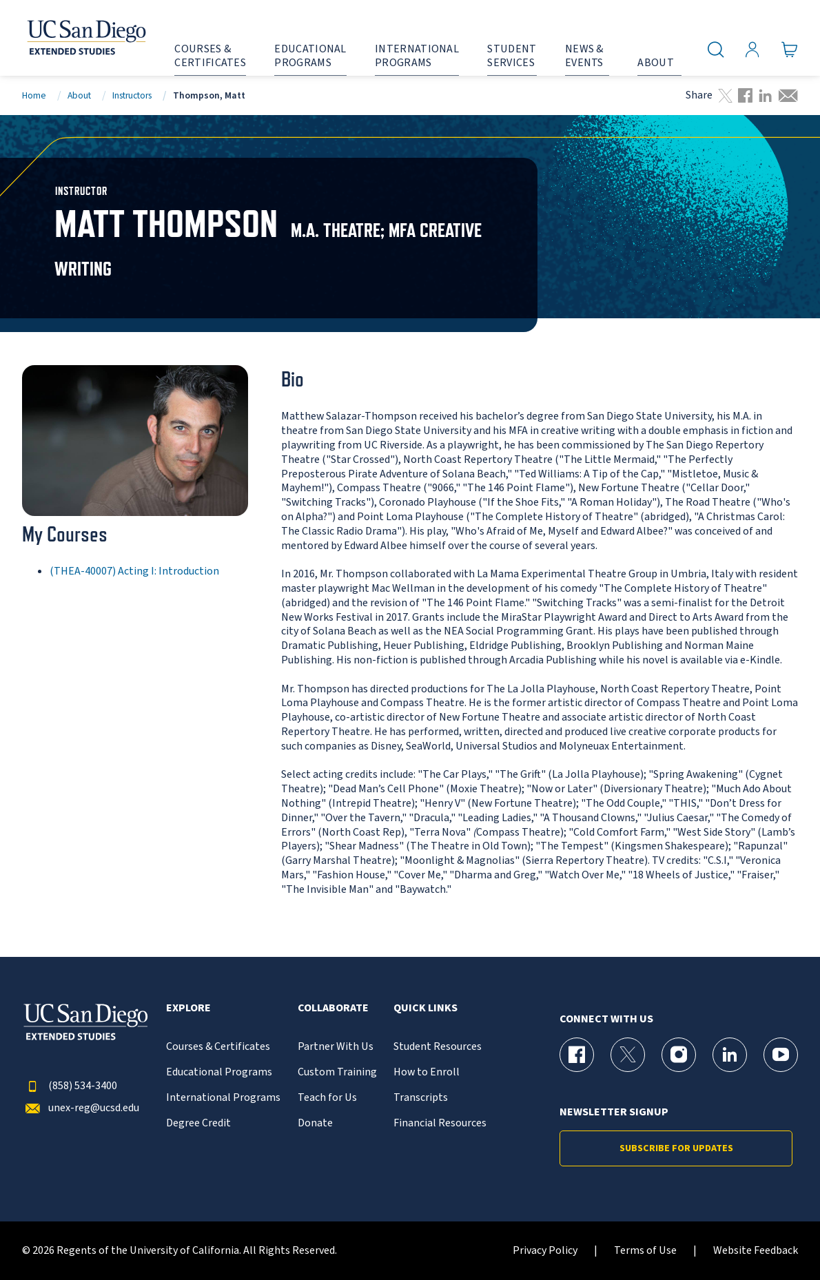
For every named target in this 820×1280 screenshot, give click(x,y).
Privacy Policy (545, 1250)
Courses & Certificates (218, 1047)
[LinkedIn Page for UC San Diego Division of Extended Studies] (730, 1055)
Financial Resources (439, 1123)
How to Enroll (426, 1072)
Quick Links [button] (425, 1008)
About (79, 95)
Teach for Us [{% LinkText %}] (327, 1098)
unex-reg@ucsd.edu (80, 1108)
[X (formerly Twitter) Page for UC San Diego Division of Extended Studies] (628, 1055)
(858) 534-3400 (69, 1086)
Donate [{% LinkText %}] (315, 1123)
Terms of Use (645, 1250)
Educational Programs (219, 1072)
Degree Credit (198, 1123)
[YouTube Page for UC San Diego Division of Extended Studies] (780, 1055)
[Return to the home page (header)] (85, 38)
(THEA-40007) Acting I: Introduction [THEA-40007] (134, 571)
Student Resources (437, 1047)
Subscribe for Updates (676, 1148)
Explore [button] (188, 1008)
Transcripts (420, 1098)
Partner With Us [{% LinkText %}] (335, 1047)
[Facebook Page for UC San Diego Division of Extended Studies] (577, 1055)
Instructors (132, 95)
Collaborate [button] (333, 1008)
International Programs (223, 1098)
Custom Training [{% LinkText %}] (337, 1072)
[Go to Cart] (789, 49)
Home (34, 95)
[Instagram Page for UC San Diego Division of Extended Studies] (679, 1055)
